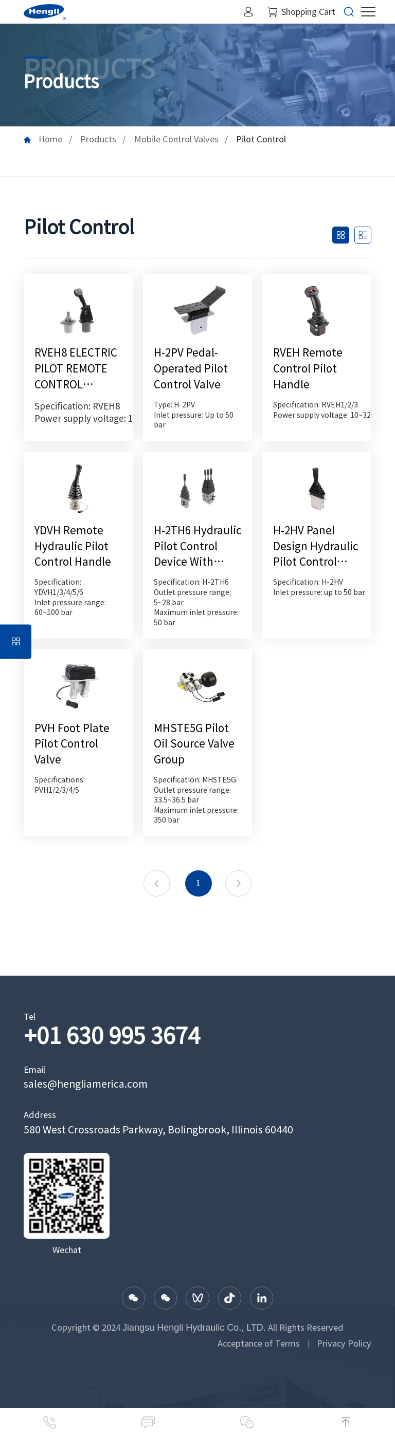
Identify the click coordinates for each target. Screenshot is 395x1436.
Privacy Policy (344, 1343)
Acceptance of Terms (259, 1343)
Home (50, 139)
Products (98, 139)
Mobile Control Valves (176, 139)
